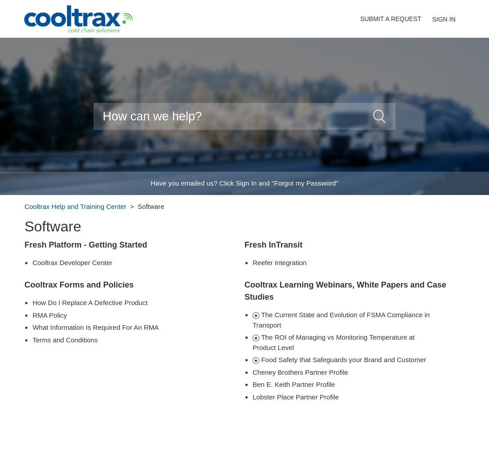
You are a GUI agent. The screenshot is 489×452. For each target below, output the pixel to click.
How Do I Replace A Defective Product (89, 302)
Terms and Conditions (65, 340)
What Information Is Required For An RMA (95, 327)
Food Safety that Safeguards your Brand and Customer (343, 359)
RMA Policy (49, 315)
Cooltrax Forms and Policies (78, 284)
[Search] (244, 116)
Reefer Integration (280, 262)
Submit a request (390, 18)
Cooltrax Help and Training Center (75, 206)
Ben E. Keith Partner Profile (294, 384)
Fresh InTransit (273, 244)
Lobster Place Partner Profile (296, 397)
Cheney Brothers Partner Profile (300, 372)
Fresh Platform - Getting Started (85, 244)
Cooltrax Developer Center (72, 262)
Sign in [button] (443, 19)
